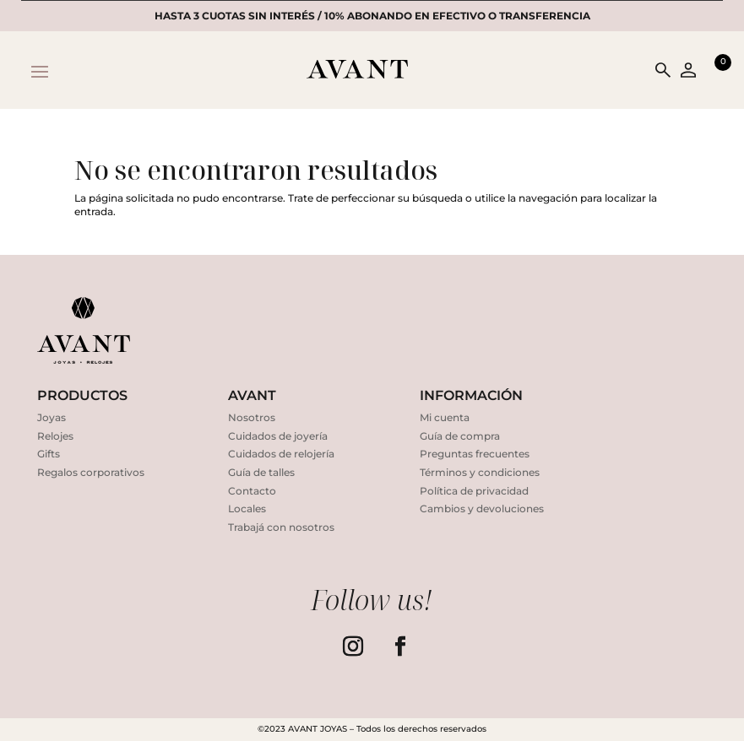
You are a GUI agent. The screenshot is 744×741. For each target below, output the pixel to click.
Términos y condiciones (480, 472)
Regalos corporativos (90, 472)
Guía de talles (261, 472)
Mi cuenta (445, 417)
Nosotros (251, 417)
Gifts (48, 453)
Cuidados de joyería (278, 436)
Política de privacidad (474, 490)
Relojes (55, 436)
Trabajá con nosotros (281, 527)
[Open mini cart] (714, 70)
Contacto (252, 490)
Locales (247, 508)
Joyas (51, 417)
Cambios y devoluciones (482, 508)
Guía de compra (460, 436)
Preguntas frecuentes (474, 453)
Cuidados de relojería (281, 453)
